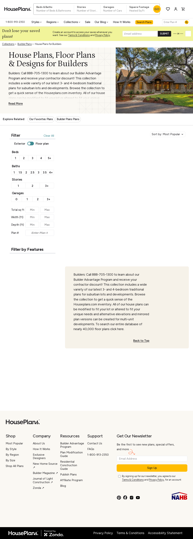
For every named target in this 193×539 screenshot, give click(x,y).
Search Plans (144, 22)
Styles (36, 22)
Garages (18, 193)
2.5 (32, 172)
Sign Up (152, 468)
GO (156, 9)
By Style (11, 449)
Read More (15, 103)
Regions (52, 22)
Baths (16, 166)
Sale (87, 22)
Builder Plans (25, 44)
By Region (12, 454)
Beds (15, 152)
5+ (49, 158)
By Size (10, 460)
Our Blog (102, 22)
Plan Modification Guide (71, 454)
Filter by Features (27, 249)
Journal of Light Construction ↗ (43, 480)
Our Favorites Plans (41, 119)
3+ (47, 186)
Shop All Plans (15, 466)
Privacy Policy (102, 35)
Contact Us (94, 443)
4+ (51, 172)
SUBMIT (164, 33)
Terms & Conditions (79, 35)
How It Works (121, 22)
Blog (63, 486)
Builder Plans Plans (68, 119)
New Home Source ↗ (45, 465)
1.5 (20, 172)
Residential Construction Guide (68, 465)
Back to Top (141, 340)
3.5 (45, 172)
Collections (72, 22)
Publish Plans (68, 474)
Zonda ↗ (38, 488)
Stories (17, 179)
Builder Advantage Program (72, 445)
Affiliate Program (71, 480)
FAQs (90, 449)
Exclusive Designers (39, 456)
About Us (39, 443)
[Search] (186, 22)
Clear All (49, 135)
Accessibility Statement (165, 533)
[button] (188, 34)
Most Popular (14, 443)
